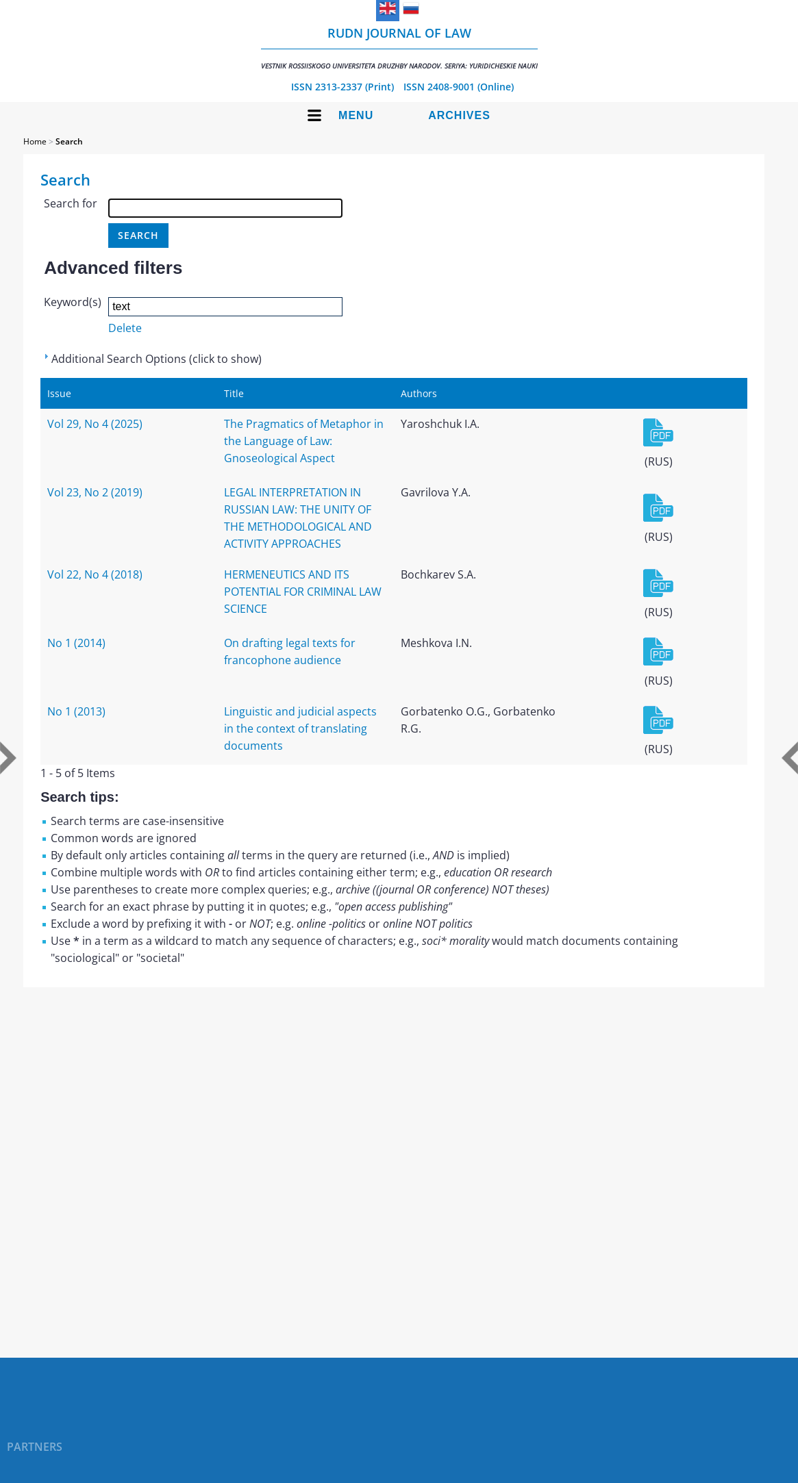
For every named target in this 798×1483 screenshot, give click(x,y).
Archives (459, 115)
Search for (70, 203)
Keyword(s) (72, 301)
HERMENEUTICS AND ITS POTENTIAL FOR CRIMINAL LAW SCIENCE (303, 591)
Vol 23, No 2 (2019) (94, 492)
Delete (125, 327)
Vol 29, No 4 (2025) (94, 423)
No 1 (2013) (76, 711)
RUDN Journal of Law (399, 48)
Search (69, 141)
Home (35, 141)
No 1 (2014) (76, 642)
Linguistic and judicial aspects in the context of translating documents (300, 728)
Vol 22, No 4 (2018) (94, 574)
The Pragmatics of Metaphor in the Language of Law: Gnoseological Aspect (304, 441)
